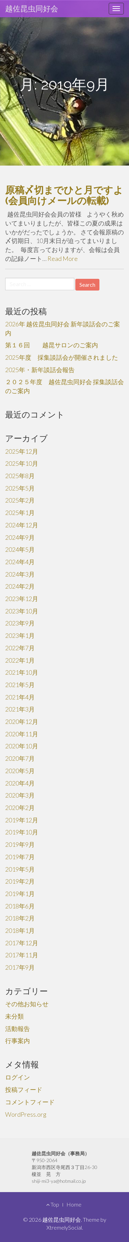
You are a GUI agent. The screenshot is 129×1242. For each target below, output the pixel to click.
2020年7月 (20, 758)
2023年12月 (21, 598)
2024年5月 (20, 549)
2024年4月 (20, 562)
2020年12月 (21, 721)
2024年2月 (20, 586)
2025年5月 (20, 488)
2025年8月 (20, 476)
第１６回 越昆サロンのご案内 (51, 345)
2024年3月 (20, 574)
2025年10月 (21, 463)
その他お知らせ (27, 1004)
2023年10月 (21, 611)
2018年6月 (20, 906)
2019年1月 (20, 893)
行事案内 (17, 1040)
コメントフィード (30, 1102)
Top (52, 1204)
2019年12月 (21, 820)
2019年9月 (20, 844)
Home (74, 1204)
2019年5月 (20, 869)
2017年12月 (21, 943)
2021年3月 (20, 709)
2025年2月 (20, 500)
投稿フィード (23, 1089)
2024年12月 (21, 525)
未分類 (14, 1016)
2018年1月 (20, 930)
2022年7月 (20, 648)
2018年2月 (20, 918)
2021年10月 (21, 672)
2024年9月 (20, 537)
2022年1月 (20, 660)
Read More (62, 258)
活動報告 (17, 1028)
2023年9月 (20, 623)
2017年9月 (20, 967)
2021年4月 (20, 697)
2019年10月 (21, 832)
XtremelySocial (64, 1227)
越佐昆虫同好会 (31, 8)
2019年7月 (20, 857)
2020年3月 (20, 795)
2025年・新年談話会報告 (40, 369)
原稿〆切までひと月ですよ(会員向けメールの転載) (64, 196)
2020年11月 (21, 734)
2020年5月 (20, 771)
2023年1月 (20, 635)
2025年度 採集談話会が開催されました (61, 357)
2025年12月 (21, 451)
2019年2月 (20, 881)
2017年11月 (21, 955)
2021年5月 (20, 684)
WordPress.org (25, 1114)
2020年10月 (21, 746)
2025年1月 (20, 512)
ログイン (17, 1077)
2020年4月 (20, 783)
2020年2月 (20, 807)
